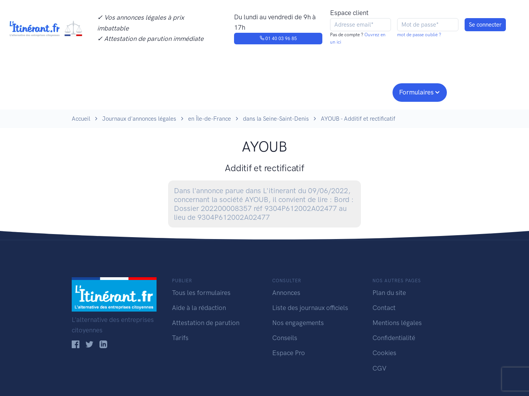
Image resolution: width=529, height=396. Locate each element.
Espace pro (367, 91)
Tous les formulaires (201, 293)
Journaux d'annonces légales (139, 118)
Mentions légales (397, 323)
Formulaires (416, 92)
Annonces (286, 293)
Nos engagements (263, 91)
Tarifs (180, 338)
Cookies (384, 353)
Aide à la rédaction (199, 308)
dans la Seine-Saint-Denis (276, 118)
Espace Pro (288, 353)
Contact (384, 308)
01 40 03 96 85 (278, 38)
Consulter (151, 91)
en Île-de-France (209, 118)
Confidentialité (393, 338)
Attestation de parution (205, 323)
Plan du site (389, 293)
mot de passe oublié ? (419, 34)
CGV (379, 368)
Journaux (198, 91)
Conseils (319, 91)
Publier (101, 91)
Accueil (81, 118)
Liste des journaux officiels (310, 308)
